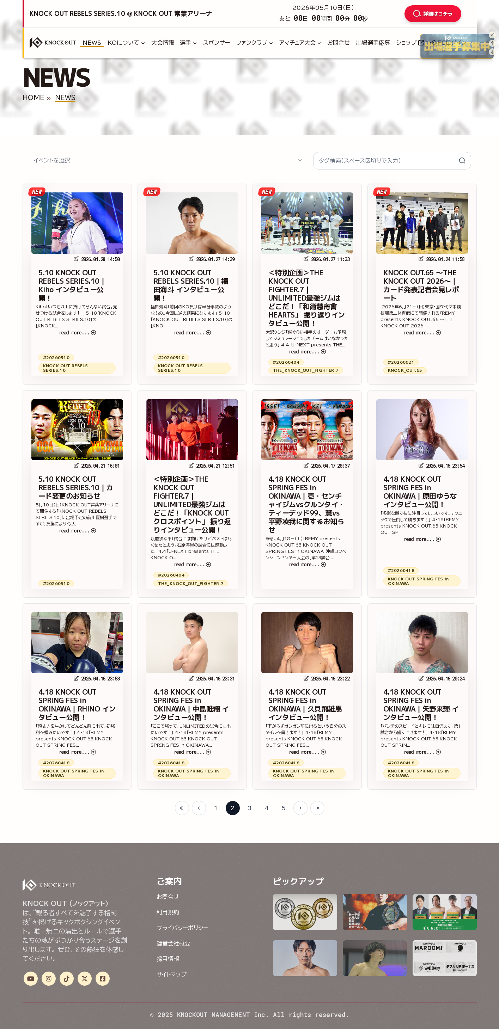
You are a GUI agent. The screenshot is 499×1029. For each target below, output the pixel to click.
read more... (77, 332)
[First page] (182, 808)
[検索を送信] (462, 160)
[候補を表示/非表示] (299, 160)
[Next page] (300, 808)
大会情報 (162, 42)
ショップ (410, 42)
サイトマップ (172, 974)
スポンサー (216, 42)
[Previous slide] (492, 43)
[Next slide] (492, 51)
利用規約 (168, 912)
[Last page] (317, 808)
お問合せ (338, 42)
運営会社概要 (173, 943)
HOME (33, 97)
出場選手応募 (373, 42)
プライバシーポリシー (182, 928)
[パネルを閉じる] (492, 34)
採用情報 (168, 959)
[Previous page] (199, 808)
